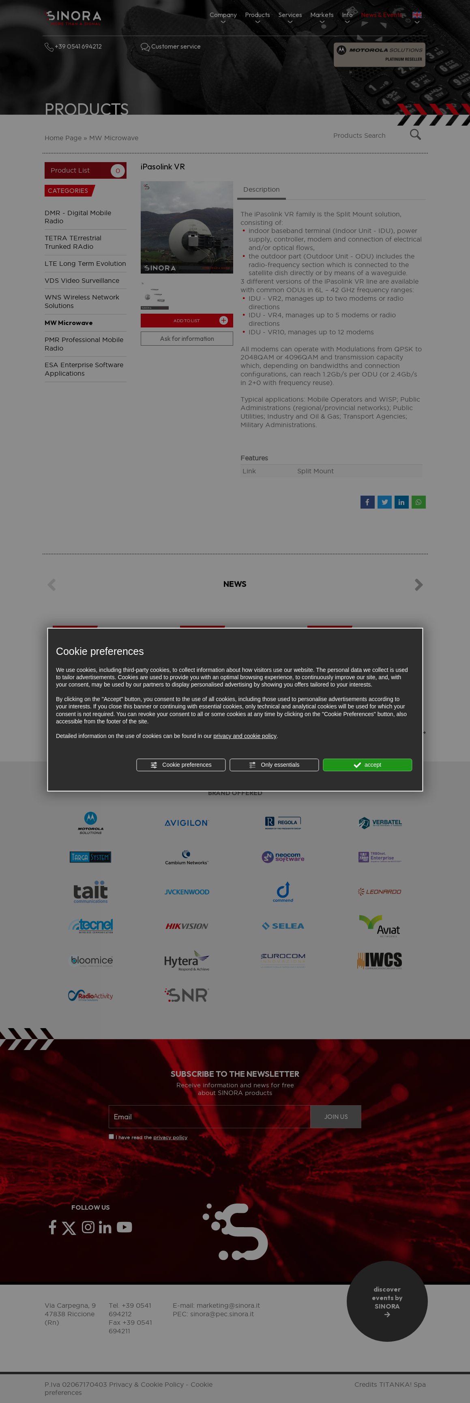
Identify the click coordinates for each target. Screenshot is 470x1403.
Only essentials (274, 765)
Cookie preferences (180, 765)
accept (367, 765)
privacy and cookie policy (245, 736)
